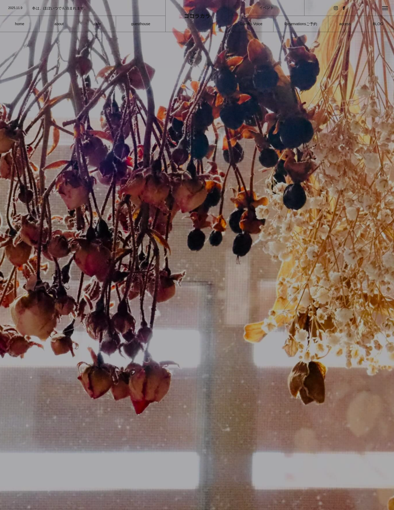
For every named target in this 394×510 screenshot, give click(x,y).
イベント (266, 8)
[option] (82, 8)
